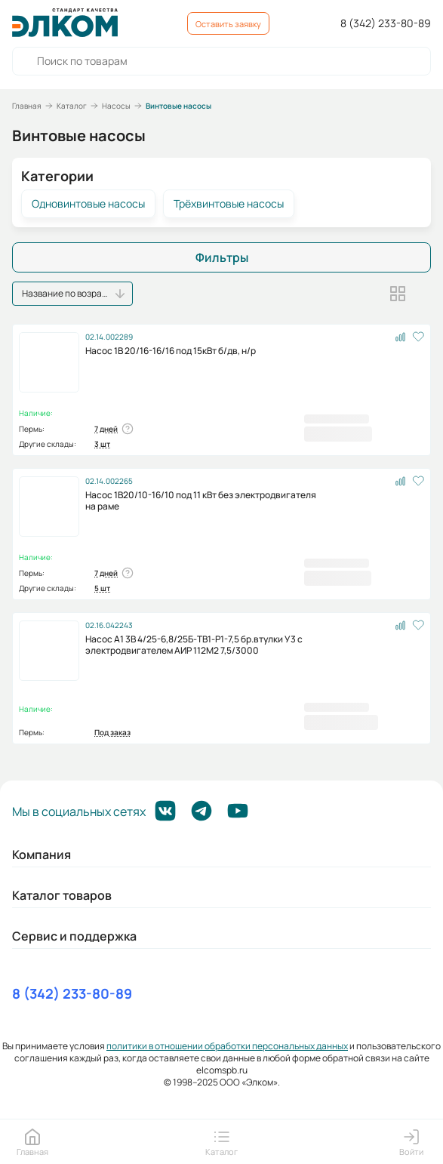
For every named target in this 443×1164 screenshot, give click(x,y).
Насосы (116, 105)
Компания (41, 854)
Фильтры (221, 257)
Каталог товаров (62, 895)
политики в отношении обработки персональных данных (227, 1045)
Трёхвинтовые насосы (229, 204)
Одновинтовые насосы (88, 204)
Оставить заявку (228, 23)
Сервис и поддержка (74, 936)
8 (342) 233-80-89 (385, 23)
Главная (27, 105)
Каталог (72, 105)
